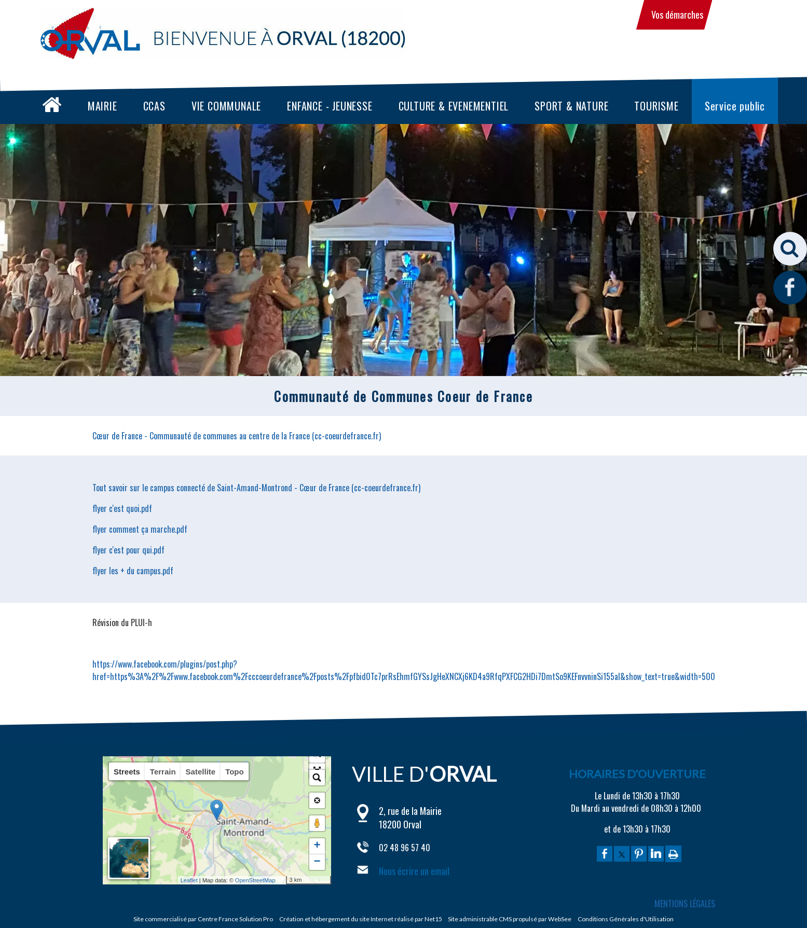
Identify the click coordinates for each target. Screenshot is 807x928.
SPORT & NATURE (571, 106)
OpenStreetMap (268, 880)
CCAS (154, 106)
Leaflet (201, 880)
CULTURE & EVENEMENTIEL (454, 106)
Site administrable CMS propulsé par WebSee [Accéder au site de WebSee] (509, 919)
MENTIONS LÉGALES (684, 903)
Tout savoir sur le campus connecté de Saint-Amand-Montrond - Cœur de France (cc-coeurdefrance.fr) (256, 487)
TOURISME (656, 106)
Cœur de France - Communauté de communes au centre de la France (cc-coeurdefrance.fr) (236, 436)
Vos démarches (677, 14)
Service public (735, 106)
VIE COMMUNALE (226, 106)
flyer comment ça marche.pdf (139, 529)
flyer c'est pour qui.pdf (128, 550)
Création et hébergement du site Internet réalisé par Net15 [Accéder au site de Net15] (360, 919)
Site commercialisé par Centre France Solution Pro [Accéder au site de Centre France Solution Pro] (203, 919)
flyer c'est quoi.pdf (122, 508)
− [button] (316, 862)
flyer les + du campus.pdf (132, 570)
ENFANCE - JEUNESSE (329, 106)
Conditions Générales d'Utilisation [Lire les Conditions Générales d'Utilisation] (626, 919)
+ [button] (316, 846)
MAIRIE (102, 106)
